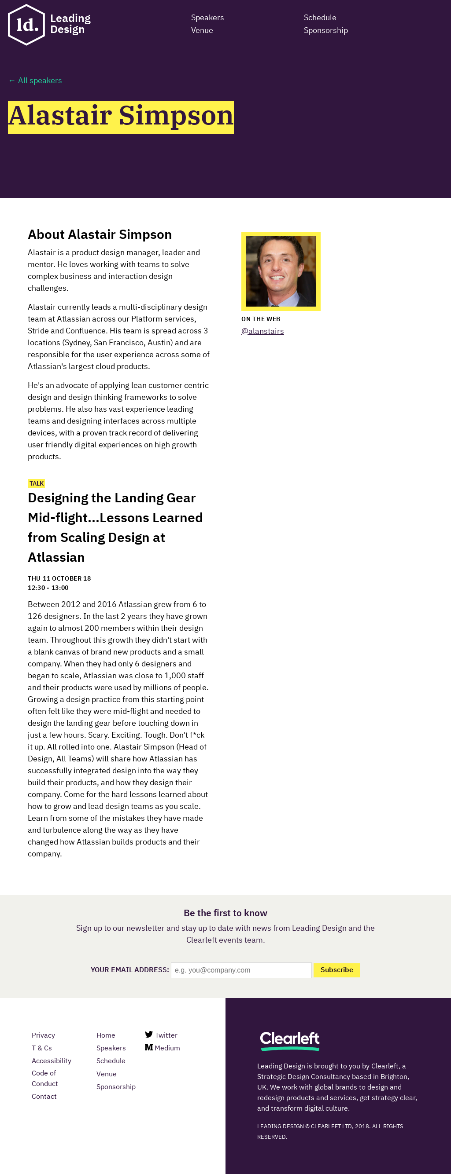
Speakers (111, 1048)
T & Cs (42, 1048)
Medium (162, 1048)
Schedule (111, 1061)
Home (105, 1035)
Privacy (43, 1035)
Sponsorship (116, 1087)
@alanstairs (262, 332)
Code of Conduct (45, 1079)
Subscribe (337, 970)
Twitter (161, 1035)
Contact (44, 1097)
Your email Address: (130, 970)
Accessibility (51, 1061)
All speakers (40, 81)
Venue (106, 1074)
